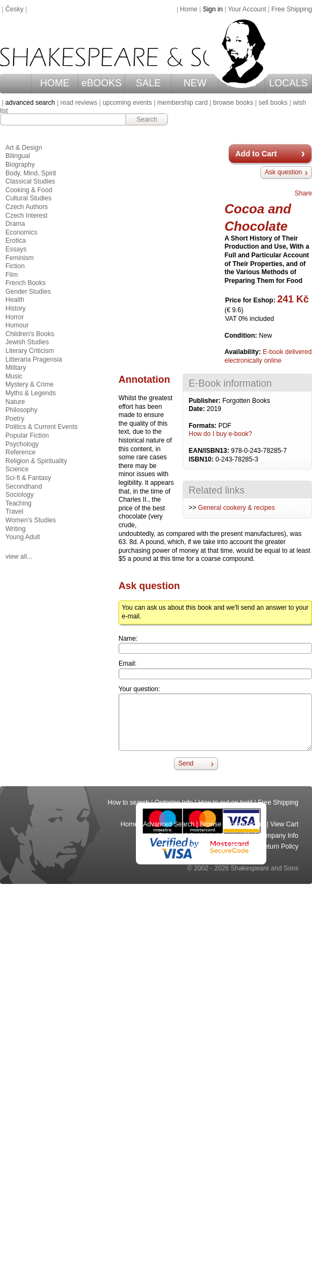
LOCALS (288, 83)
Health (14, 300)
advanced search (30, 102)
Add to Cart (256, 153)
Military (15, 367)
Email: (127, 663)
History (15, 308)
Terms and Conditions (194, 846)
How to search (128, 802)
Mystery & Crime (29, 384)
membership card (182, 102)
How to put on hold (225, 802)
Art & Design (23, 147)
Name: (128, 638)
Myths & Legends (30, 393)
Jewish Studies (27, 342)
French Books (25, 283)
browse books (233, 102)
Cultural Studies (28, 198)
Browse (211, 824)
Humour (17, 325)
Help (208, 835)
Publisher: (205, 401)
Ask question (283, 172)
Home (188, 9)
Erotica (15, 240)
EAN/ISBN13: (210, 450)
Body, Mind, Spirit (30, 173)
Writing (15, 529)
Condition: (241, 335)
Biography (20, 164)
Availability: (243, 352)
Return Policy (279, 846)
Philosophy (21, 410)
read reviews (78, 102)
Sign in (213, 9)
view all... (18, 556)
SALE (148, 83)
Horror (14, 317)
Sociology (19, 494)
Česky (14, 9)
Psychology (22, 444)
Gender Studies (28, 291)
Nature (15, 402)
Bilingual (17, 156)
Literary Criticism (29, 351)
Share (303, 193)
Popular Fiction (27, 435)
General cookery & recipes (236, 507)
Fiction (14, 266)
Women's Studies (30, 520)
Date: (198, 409)
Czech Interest (26, 215)
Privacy (242, 846)
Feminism (19, 258)
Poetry (14, 418)
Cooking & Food (28, 190)
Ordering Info (174, 802)
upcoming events (127, 102)
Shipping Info (177, 835)
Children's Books (29, 334)
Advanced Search (169, 824)
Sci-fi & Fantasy (28, 478)
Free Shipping (291, 9)
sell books (273, 102)
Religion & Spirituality (36, 461)
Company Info (278, 835)
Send (186, 763)
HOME (55, 83)
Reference (20, 452)
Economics (21, 232)
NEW (195, 83)
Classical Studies (30, 181)
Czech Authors (26, 207)
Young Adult (22, 537)
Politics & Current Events (41, 427)
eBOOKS (102, 83)
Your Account (247, 9)
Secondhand (23, 486)
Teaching (18, 503)
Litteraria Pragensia (33, 359)
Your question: (139, 689)
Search (146, 119)
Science (17, 469)
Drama (15, 224)
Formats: (204, 425)
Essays (16, 249)
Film (11, 275)
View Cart (284, 824)
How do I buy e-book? (220, 434)
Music (13, 376)
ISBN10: (202, 459)
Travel (14, 511)
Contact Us (236, 835)
